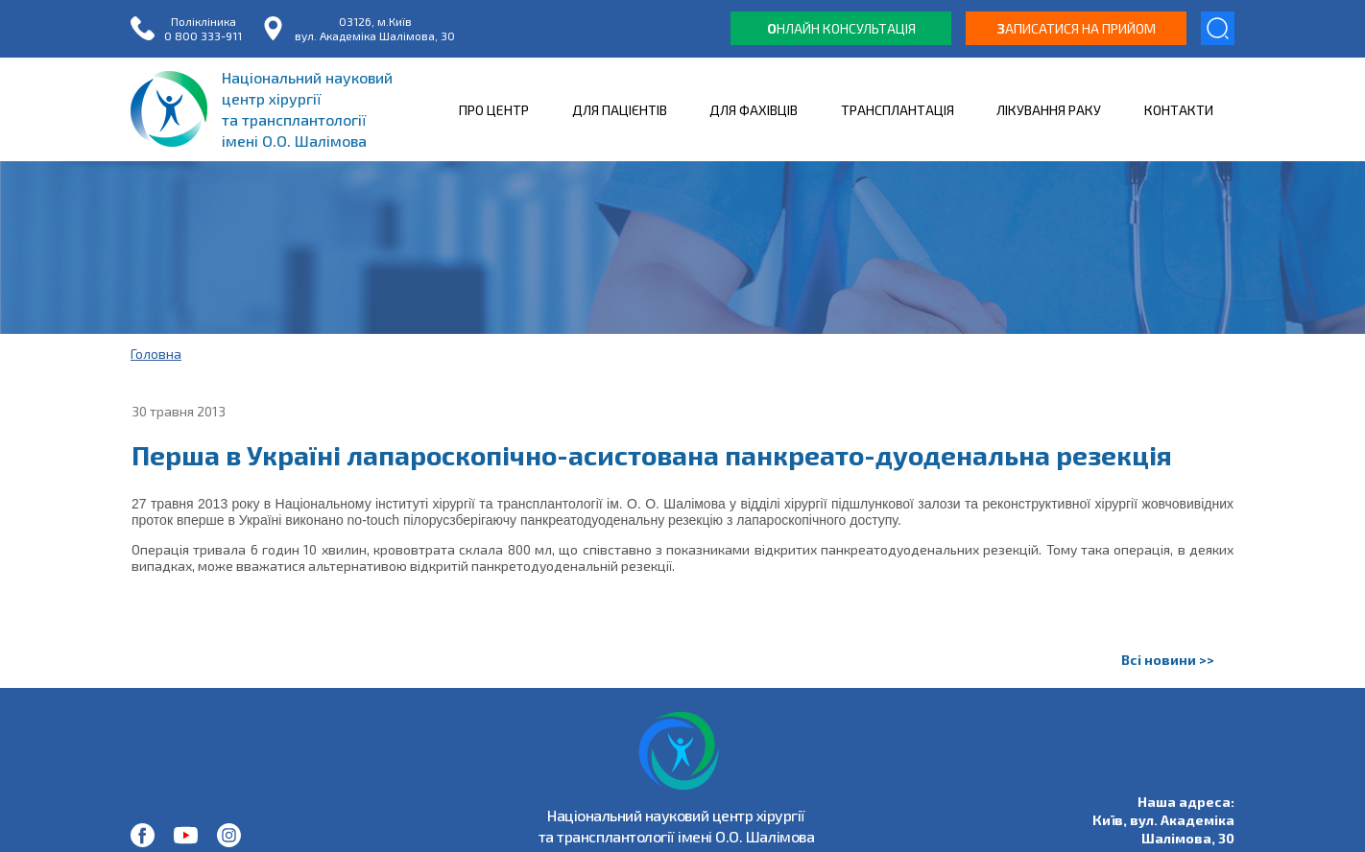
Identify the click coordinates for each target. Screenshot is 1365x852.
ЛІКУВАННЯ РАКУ (1048, 110)
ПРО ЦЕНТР (494, 110)
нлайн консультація (841, 28)
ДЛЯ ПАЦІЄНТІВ (619, 110)
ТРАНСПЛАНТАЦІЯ (897, 110)
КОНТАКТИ (1178, 110)
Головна (156, 353)
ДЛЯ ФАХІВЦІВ (753, 110)
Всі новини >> (1167, 659)
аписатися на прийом (1076, 28)
